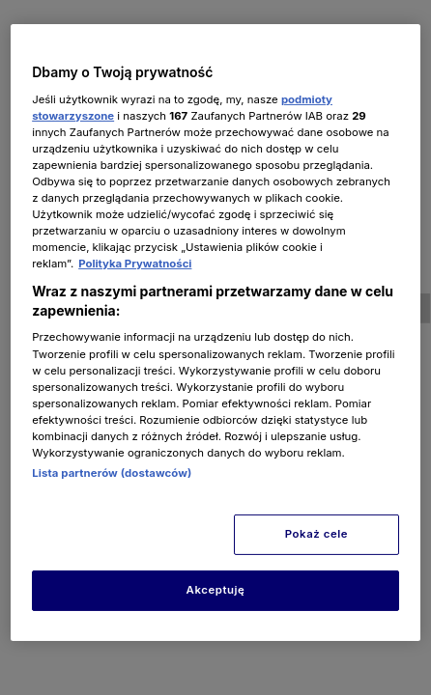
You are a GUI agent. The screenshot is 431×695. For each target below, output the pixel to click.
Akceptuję (216, 590)
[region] (215, 332)
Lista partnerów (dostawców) (111, 473)
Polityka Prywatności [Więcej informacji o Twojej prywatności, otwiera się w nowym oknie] (134, 263)
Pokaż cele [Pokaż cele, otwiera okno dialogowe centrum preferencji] (316, 534)
